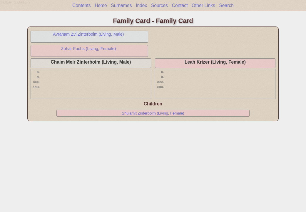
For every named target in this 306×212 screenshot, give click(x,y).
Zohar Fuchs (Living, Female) (88, 48)
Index (141, 5)
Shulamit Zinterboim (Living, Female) (153, 113)
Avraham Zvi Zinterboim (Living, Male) (88, 34)
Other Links (203, 5)
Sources (159, 5)
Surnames (121, 5)
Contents (81, 5)
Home (101, 5)
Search (226, 5)
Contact (180, 5)
